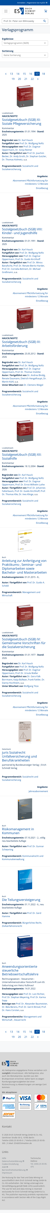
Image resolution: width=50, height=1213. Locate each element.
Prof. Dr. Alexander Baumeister (31, 1003)
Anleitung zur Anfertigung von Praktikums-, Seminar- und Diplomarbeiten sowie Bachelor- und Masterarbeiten (24, 566)
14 (17, 74)
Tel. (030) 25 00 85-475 (39, 1165)
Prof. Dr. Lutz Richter (33, 993)
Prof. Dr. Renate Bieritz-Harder (28, 265)
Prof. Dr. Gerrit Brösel (29, 1006)
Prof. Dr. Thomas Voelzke (28, 371)
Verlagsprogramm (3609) (26, 43)
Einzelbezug (42, 188)
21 (25, 79)
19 (13, 79)
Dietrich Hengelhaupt (31, 378)
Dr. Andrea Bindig (36, 375)
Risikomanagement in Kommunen (18, 831)
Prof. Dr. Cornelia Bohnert (15, 268)
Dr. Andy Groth (17, 156)
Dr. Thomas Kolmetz (12, 159)
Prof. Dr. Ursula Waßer (26, 673)
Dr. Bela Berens (9, 1006)
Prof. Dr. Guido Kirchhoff (27, 259)
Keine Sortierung (26, 55)
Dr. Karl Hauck (25, 140)
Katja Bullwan (20, 679)
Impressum (7, 1172)
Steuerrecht (20, 1019)
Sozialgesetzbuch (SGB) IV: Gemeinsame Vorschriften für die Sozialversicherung (24, 643)
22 (32, 79)
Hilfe (4, 1158)
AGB (4, 1167)
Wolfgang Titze (31, 686)
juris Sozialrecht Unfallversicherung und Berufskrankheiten (19, 756)
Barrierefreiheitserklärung (13, 1170)
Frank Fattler (34, 679)
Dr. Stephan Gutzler (36, 156)
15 (24, 74)
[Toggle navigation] (6, 11)
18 (43, 74)
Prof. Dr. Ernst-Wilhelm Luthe (30, 484)
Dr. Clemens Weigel (33, 384)
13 (11, 74)
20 (19, 79)
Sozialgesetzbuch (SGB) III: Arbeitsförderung (21, 343)
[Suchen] (22, 21)
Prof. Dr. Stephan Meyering (15, 997)
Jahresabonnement (38, 791)
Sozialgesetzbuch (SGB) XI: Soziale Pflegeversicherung (21, 121)
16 (30, 74)
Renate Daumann (11, 378)
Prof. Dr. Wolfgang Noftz (31, 143)
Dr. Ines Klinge (26, 494)
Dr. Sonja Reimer (23, 149)
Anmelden (21, 2)
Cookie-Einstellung (10, 1164)
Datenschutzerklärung (12, 1161)
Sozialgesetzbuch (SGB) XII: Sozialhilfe (21, 456)
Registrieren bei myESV (36, 2)
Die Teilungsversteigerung (21, 899)
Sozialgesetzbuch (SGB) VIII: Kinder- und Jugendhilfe (22, 231)
